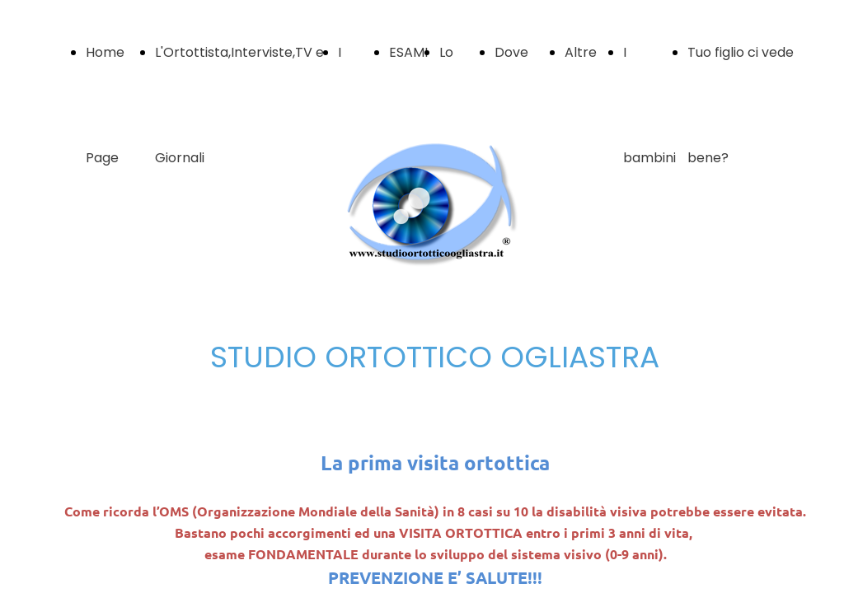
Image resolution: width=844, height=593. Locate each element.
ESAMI (408, 52)
